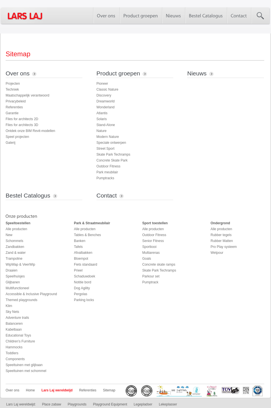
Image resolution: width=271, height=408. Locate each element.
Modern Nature (107, 137)
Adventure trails (17, 318)
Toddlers (12, 353)
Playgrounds (77, 404)
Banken (79, 241)
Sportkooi (149, 247)
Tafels (78, 247)
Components (15, 359)
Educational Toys (18, 335)
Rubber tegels (221, 235)
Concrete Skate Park (112, 160)
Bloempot (81, 259)
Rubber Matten (222, 241)
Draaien (11, 270)
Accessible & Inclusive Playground (31, 294)
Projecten (13, 84)
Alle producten (16, 229)
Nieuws (197, 73)
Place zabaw (51, 404)
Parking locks (84, 300)
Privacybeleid (16, 101)
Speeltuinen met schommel (26, 371)
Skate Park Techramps (113, 154)
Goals (146, 259)
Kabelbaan (14, 329)
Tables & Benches (87, 235)
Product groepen (118, 73)
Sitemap (109, 390)
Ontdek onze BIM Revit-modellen (30, 131)
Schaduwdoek (84, 276)
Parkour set (150, 276)
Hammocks (14, 347)
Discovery (103, 95)
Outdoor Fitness (108, 166)
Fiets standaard (85, 264)
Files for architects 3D (22, 125)
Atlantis (101, 113)
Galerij (10, 143)
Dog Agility (82, 288)
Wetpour (217, 253)
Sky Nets (12, 312)
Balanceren (14, 324)
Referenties (14, 107)
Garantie (12, 113)
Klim (9, 306)
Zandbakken (15, 247)
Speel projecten (17, 137)
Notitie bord (82, 282)
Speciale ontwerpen (111, 143)
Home (30, 390)
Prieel (78, 270)
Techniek (12, 89)
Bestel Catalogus (28, 195)
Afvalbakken (83, 253)
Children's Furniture (20, 341)
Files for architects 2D (22, 119)
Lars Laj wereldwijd (57, 390)
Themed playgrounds (21, 300)
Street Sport (105, 149)
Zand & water (16, 253)
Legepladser (143, 404)
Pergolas (80, 294)
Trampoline (14, 259)
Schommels (14, 241)
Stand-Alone (105, 125)
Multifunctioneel (17, 288)
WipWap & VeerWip (20, 264)
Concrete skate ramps (158, 264)
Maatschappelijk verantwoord (27, 95)
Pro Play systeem (224, 247)
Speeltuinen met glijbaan (24, 365)
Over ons (18, 73)
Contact (106, 195)
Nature (101, 131)
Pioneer (102, 84)
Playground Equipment (110, 404)
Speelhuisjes (15, 276)
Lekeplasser (168, 404)
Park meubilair (107, 172)
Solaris (101, 119)
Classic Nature (107, 89)
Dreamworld (105, 101)
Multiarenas (151, 253)
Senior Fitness (153, 241)
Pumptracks (105, 178)
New (9, 235)
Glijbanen (13, 282)
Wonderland (105, 107)
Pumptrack (150, 282)
